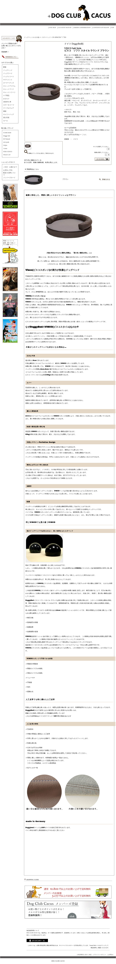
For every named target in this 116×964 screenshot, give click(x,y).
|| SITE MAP (52, 27)
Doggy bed (6, 136)
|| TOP (112, 27)
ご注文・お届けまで (10, 167)
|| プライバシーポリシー (99, 954)
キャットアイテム (9, 86)
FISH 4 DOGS (7, 151)
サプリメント (7, 80)
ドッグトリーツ (8, 76)
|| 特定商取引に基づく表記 (84, 954)
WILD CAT (6, 155)
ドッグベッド (7, 70)
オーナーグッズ (8, 83)
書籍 (4, 111)
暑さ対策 (6, 117)
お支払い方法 (7, 170)
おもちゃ (6, 99)
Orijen (5, 145)
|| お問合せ (110, 954)
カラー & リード (8, 105)
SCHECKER (7, 133)
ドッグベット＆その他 (31, 37)
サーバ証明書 (74, 945)
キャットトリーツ (9, 92)
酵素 (4, 67)
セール (5, 121)
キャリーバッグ (8, 114)
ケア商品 (6, 95)
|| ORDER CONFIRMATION (82, 27)
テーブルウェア (8, 108)
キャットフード (8, 89)
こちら (84, 134)
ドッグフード (7, 73)
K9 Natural (6, 139)
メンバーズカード (9, 177)
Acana (5, 148)
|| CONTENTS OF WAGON (100, 27)
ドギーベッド (46, 37)
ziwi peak (6, 142)
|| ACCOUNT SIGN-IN (64, 27)
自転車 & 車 (7, 102)
